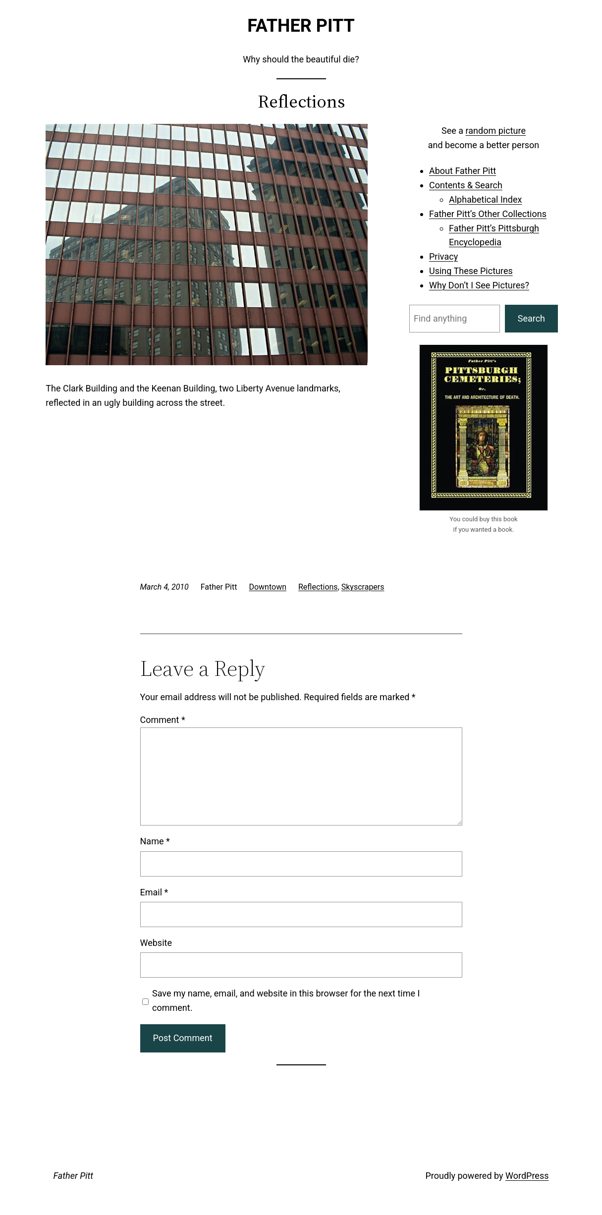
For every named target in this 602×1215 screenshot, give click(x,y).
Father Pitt (301, 25)
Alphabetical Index (485, 199)
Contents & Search (465, 185)
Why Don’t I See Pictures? (479, 285)
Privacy (443, 256)
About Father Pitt (462, 171)
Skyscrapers (362, 587)
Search (531, 318)
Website (156, 943)
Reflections (318, 587)
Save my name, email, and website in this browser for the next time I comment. (286, 1000)
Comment (162, 720)
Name (155, 841)
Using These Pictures (471, 271)
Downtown (267, 587)
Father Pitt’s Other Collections (488, 214)
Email (154, 892)
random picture (496, 130)
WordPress (526, 1175)
